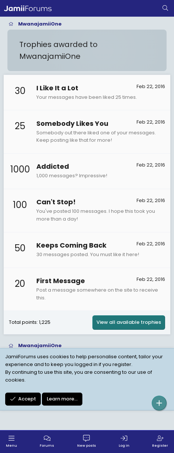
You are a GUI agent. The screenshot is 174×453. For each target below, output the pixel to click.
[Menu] (11, 441)
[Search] (165, 8)
